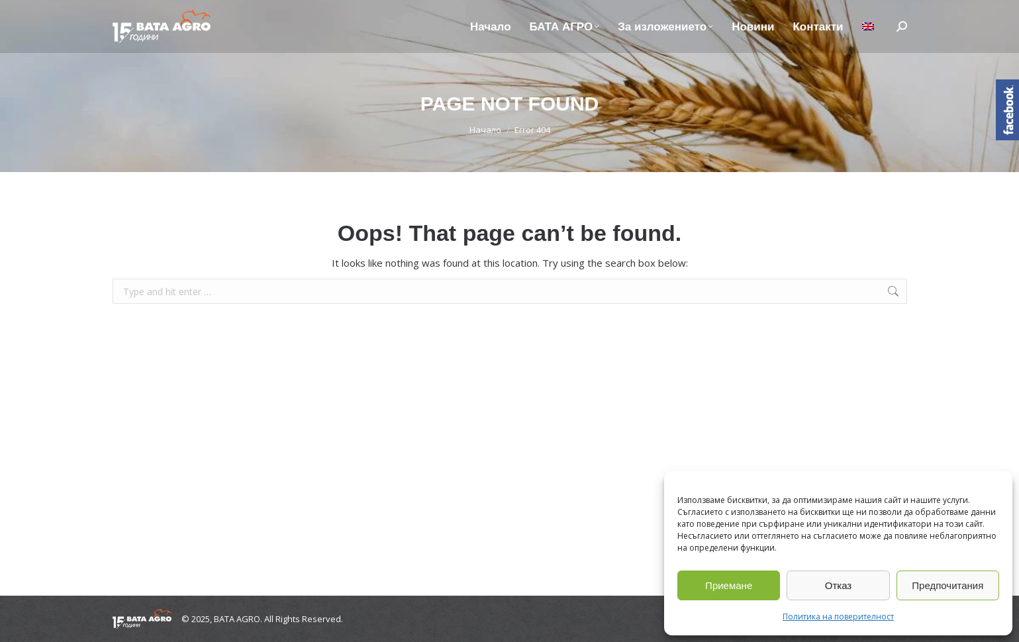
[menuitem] (868, 26)
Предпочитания (947, 585)
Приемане (728, 585)
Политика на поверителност (838, 616)
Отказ (838, 585)
